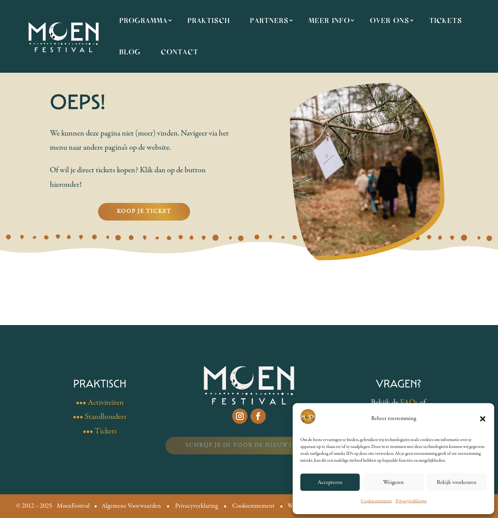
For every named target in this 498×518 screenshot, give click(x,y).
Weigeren (393, 482)
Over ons (390, 20)
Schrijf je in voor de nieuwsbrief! (249, 445)
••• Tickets (100, 431)
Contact (179, 51)
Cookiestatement (376, 501)
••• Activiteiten (100, 402)
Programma (144, 20)
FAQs (409, 402)
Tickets (445, 20)
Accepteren (330, 482)
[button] (483, 419)
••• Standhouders (99, 416)
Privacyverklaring (411, 501)
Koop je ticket (144, 211)
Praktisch (209, 20)
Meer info (329, 20)
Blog (130, 51)
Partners (269, 20)
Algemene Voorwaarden (131, 506)
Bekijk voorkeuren (457, 482)
